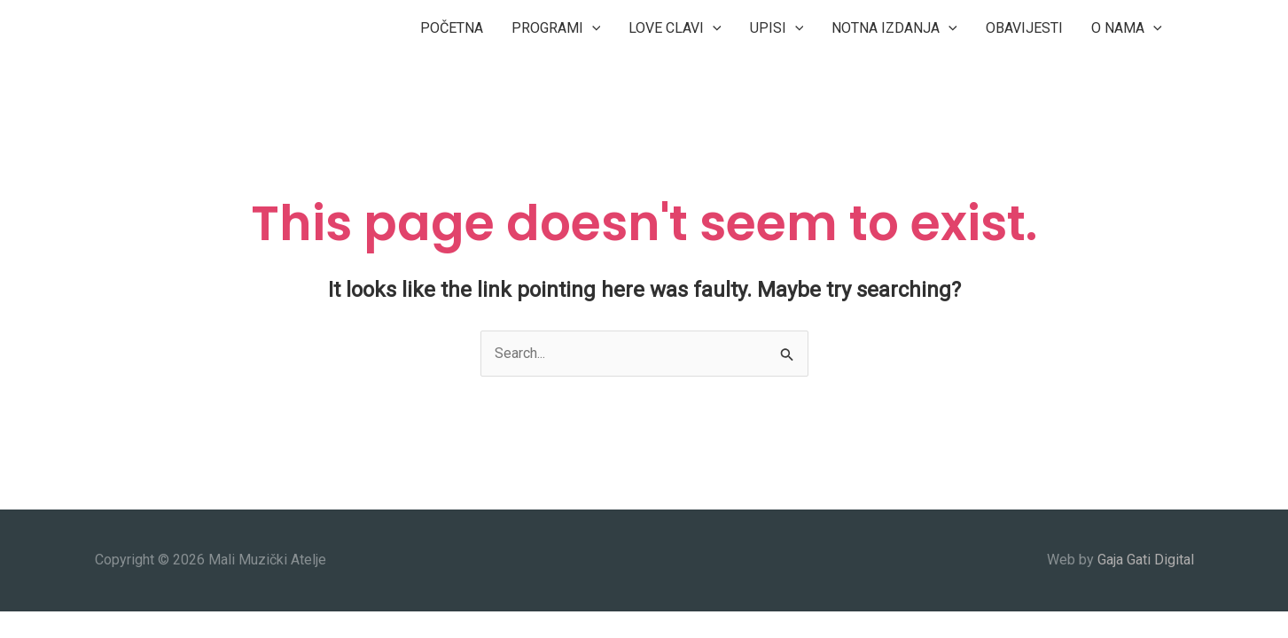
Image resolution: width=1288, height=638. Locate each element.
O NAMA (1126, 28)
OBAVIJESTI (1024, 27)
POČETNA (451, 27)
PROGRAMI (556, 28)
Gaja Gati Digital (1145, 559)
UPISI (777, 28)
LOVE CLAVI (675, 28)
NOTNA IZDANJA (894, 28)
